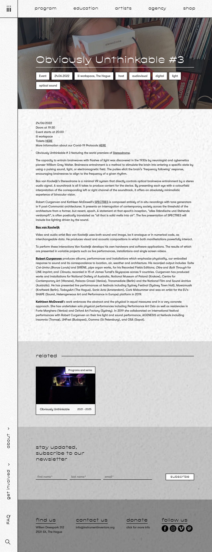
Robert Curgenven (49, 258)
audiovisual (139, 76)
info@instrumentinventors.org (95, 527)
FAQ (8, 520)
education (85, 8)
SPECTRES (101, 202)
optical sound (48, 85)
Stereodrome (121, 153)
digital (160, 76)
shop (189, 8)
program (45, 8)
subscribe (179, 476)
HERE (49, 141)
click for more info (138, 527)
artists (123, 8)
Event (42, 76)
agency (157, 8)
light (175, 76)
